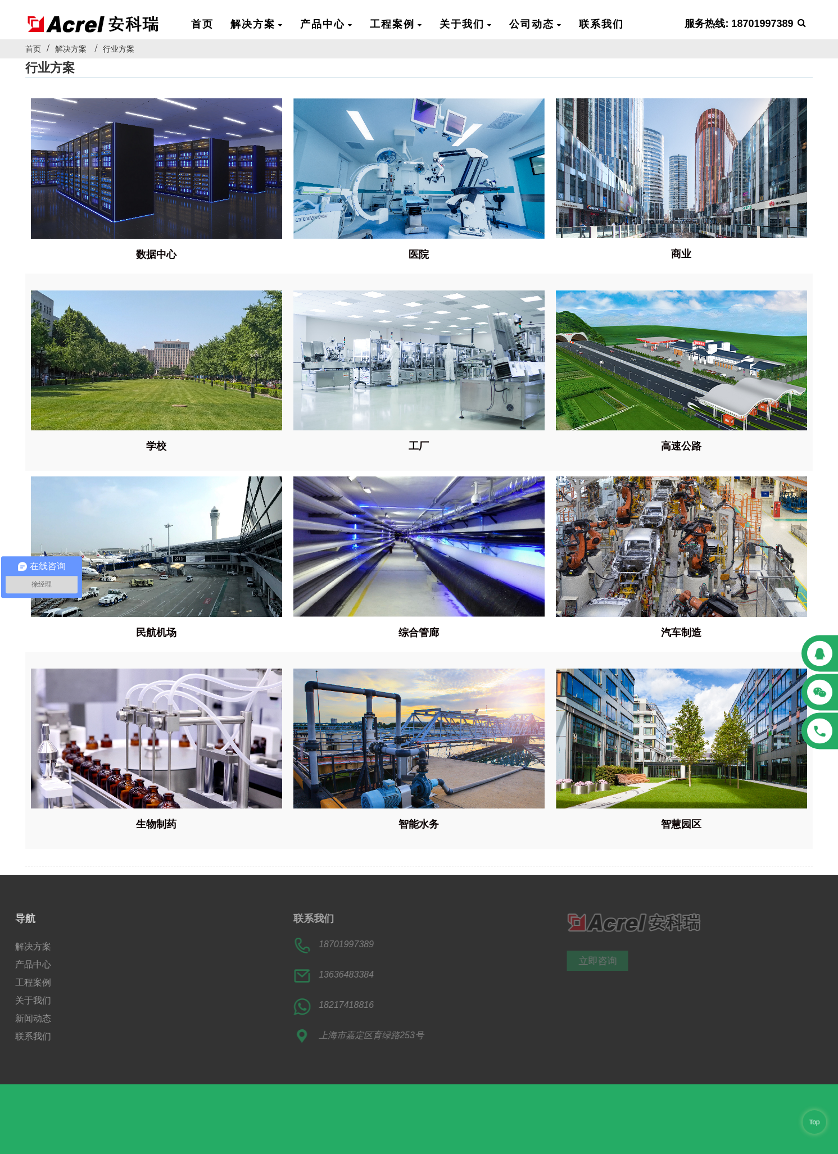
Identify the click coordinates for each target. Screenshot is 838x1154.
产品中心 (326, 23)
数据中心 (156, 254)
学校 (156, 446)
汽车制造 (681, 632)
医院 (419, 254)
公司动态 (535, 23)
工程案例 (396, 23)
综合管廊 (418, 632)
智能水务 (418, 824)
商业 (681, 254)
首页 (202, 23)
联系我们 (601, 23)
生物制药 (156, 824)
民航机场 (156, 632)
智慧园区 (681, 824)
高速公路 (681, 446)
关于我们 (466, 23)
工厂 (419, 446)
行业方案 (118, 49)
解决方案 (256, 23)
